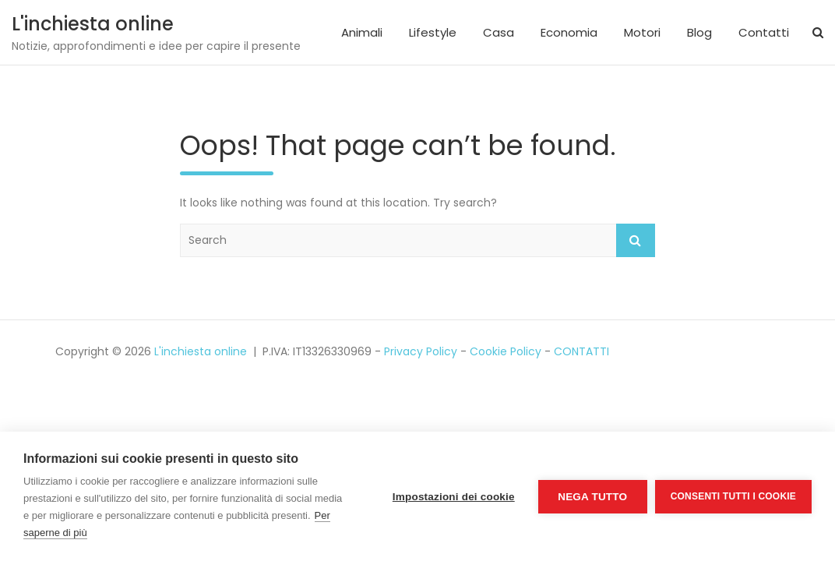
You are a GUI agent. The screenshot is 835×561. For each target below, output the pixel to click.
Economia (569, 32)
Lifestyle (432, 32)
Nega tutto (592, 497)
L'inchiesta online (93, 24)
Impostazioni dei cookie (454, 497)
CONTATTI (581, 351)
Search (635, 240)
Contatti (763, 32)
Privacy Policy (420, 351)
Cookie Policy (505, 351)
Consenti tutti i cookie (733, 496)
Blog (699, 32)
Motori (642, 32)
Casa (498, 32)
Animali (361, 32)
